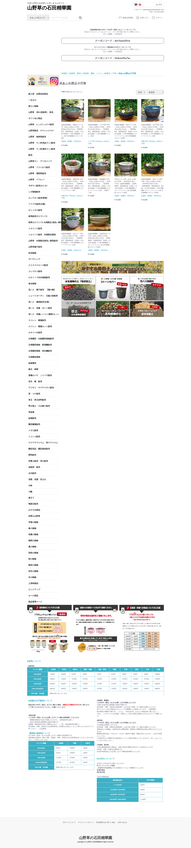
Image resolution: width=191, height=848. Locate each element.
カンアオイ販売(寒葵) (37, 198)
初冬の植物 (33, 571)
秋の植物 (32, 559)
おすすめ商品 (34, 510)
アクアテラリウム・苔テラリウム (43, 442)
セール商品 (33, 595)
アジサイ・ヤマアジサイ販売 (41, 387)
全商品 (64, 73)
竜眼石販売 (33, 504)
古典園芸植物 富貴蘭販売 (40, 345)
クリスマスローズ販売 (38, 265)
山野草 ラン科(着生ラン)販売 (41, 149)
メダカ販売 (33, 430)
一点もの (32, 100)
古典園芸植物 (34, 357)
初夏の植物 (33, 534)
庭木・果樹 (33, 369)
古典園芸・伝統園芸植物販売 (41, 338)
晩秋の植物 (33, 565)
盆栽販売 (32, 418)
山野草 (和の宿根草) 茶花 (40, 112)
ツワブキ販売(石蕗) (36, 204)
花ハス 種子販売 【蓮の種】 (42, 290)
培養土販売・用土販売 (38, 461)
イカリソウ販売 (35, 228)
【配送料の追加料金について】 (39, 733)
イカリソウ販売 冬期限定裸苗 (42, 234)
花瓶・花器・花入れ (37, 479)
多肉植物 (32, 253)
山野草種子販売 (35, 247)
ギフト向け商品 (35, 118)
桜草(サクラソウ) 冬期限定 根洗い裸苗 (43, 222)
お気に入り (142, 18)
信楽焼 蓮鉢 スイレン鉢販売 (96, 73)
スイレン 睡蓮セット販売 (40, 326)
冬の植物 (32, 577)
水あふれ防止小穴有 (127, 73)
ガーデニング (35, 259)
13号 (114, 73)
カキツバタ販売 (35, 332)
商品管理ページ (35, 602)
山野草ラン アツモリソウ (40, 161)
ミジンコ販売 (34, 436)
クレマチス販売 (35, 271)
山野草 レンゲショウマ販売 (41, 124)
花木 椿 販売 (35, 381)
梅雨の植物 (33, 540)
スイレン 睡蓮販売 (37, 320)
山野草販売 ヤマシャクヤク (41, 130)
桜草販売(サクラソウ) (37, 216)
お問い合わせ (122, 822)
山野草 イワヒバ (36, 179)
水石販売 (32, 473)
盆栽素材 (32, 363)
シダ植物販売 (34, 192)
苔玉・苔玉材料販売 (37, 400)
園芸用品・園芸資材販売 (39, 449)
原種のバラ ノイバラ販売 (40, 375)
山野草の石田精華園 (49, 8)
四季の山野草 (34, 516)
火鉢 (30, 485)
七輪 (30, 491)
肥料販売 (32, 455)
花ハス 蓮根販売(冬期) (38, 302)
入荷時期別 (33, 583)
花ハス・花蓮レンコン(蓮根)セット (43, 314)
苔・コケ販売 (34, 394)
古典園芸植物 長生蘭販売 (40, 351)
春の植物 (32, 528)
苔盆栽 (31, 412)
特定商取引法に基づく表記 (105, 822)
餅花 (30, 155)
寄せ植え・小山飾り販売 (39, 406)
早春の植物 (33, 522)
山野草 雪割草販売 (37, 173)
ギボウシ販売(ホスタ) (37, 186)
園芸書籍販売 (34, 424)
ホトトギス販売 (35, 210)
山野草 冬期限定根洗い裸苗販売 (43, 241)
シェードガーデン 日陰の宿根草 (43, 296)
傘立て (31, 498)
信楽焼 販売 (34, 467)
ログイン (157, 18)
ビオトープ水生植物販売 (39, 277)
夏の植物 (32, 547)
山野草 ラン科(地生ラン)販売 (41, 143)
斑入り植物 (33, 106)
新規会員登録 (125, 18)
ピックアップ (34, 589)
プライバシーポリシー (86, 822)
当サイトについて (69, 822)
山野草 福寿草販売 (37, 137)
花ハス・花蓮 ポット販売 (40, 308)
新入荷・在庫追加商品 (38, 94)
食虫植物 (32, 283)
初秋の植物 (33, 553)
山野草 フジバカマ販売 (39, 167)
